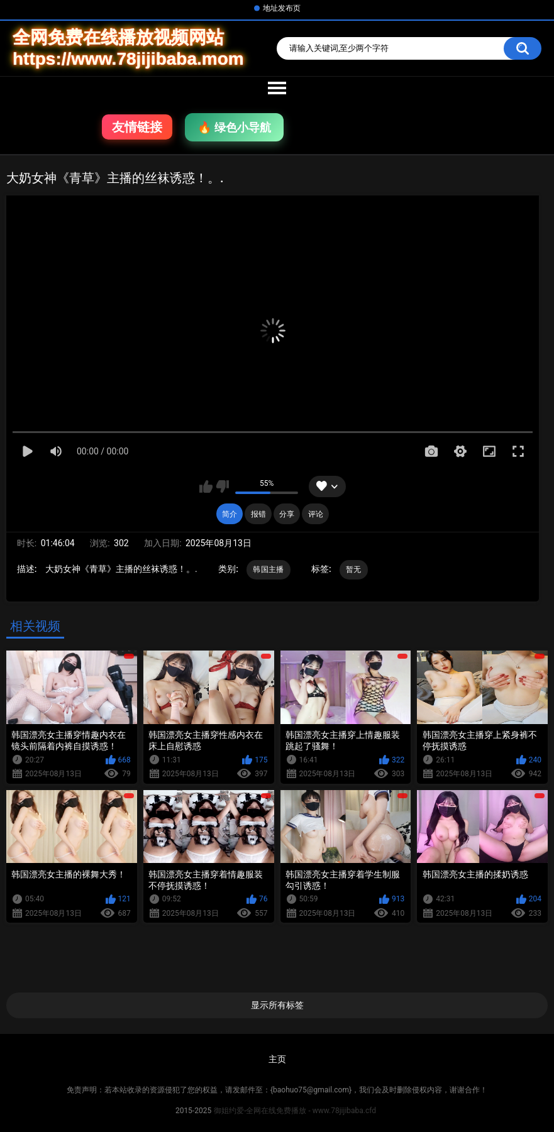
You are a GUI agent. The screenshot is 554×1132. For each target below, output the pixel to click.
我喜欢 (206, 486)
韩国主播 (268, 569)
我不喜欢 (222, 486)
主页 (277, 1059)
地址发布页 (282, 8)
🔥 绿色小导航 (233, 127)
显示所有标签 (277, 1005)
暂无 (354, 569)
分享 (286, 514)
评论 (315, 514)
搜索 (522, 48)
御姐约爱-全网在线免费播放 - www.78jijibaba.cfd (295, 1110)
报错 (258, 514)
